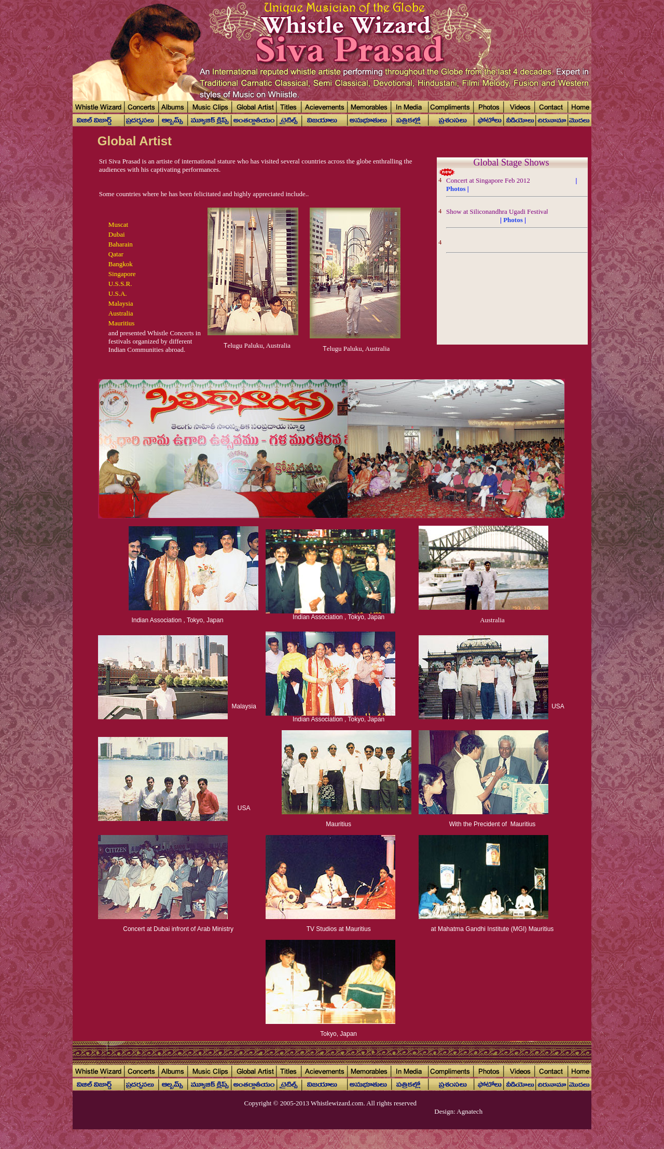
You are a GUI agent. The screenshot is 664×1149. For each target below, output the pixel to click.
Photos (456, 189)
